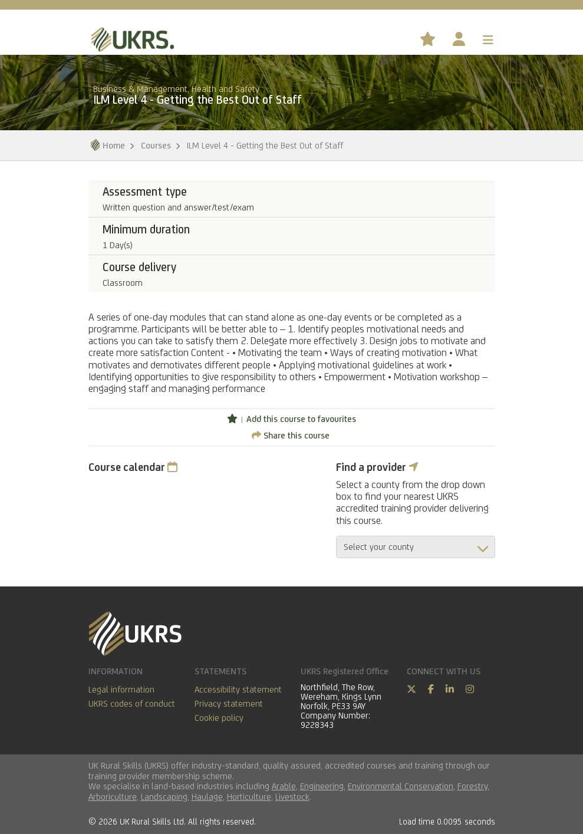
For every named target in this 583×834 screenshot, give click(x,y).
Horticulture (249, 797)
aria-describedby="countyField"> (415, 547)
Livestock (292, 797)
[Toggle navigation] (488, 40)
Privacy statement (229, 703)
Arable (284, 786)
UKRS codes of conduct (131, 703)
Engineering (322, 786)
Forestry (472, 786)
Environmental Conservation (400, 786)
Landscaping (164, 797)
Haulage (207, 797)
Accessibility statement (238, 689)
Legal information (121, 689)
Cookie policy (219, 718)
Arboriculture (112, 797)
